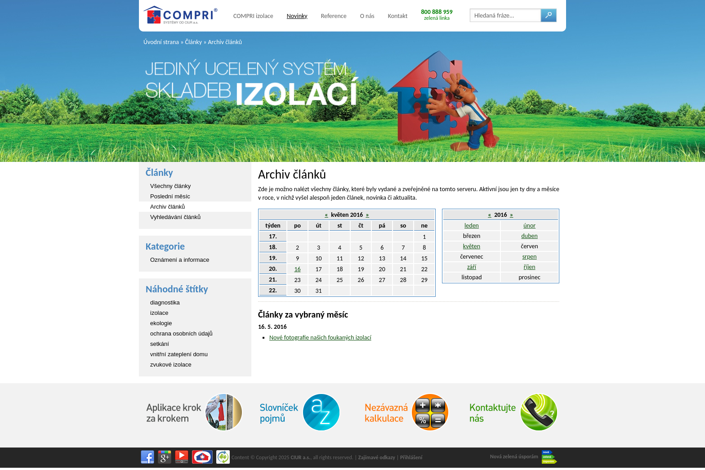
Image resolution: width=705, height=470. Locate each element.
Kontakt (398, 16)
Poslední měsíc (170, 196)
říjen (529, 267)
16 (297, 269)
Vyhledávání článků (175, 217)
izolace (159, 312)
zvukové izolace (171, 364)
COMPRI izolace (253, 16)
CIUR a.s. (300, 457)
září (471, 267)
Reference (334, 16)
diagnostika (165, 302)
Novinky (297, 16)
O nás (367, 16)
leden (471, 225)
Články (193, 42)
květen (471, 246)
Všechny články (170, 186)
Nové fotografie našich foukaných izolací (320, 337)
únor (529, 225)
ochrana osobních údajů (181, 333)
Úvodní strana (161, 42)
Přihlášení (411, 457)
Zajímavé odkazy (376, 457)
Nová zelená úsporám (523, 457)
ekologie (161, 323)
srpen (529, 256)
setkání (159, 343)
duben (529, 236)
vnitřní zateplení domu (179, 354)
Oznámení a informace (180, 259)
